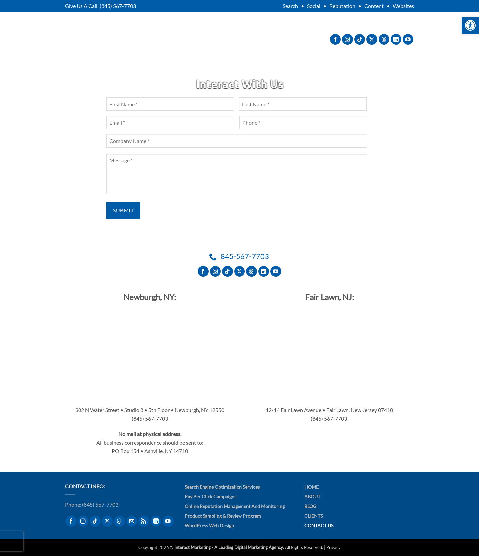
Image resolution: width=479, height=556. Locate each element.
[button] (470, 25)
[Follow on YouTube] (408, 39)
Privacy (333, 547)
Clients (239, 39)
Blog (267, 39)
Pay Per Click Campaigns (210, 496)
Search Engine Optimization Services (222, 487)
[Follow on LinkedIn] (396, 39)
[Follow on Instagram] (347, 39)
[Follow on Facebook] (335, 39)
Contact (297, 39)
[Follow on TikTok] (359, 39)
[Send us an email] (131, 521)
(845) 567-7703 (118, 6)
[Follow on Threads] (384, 39)
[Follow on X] (371, 39)
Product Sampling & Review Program (223, 516)
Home (311, 487)
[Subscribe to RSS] (143, 521)
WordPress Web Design (209, 525)
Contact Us (318, 525)
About (166, 39)
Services (203, 39)
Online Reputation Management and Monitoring (235, 506)
